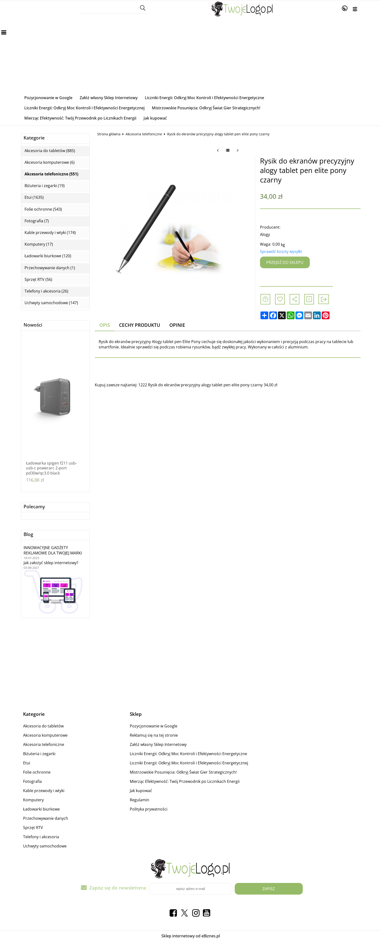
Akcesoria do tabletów (43, 726)
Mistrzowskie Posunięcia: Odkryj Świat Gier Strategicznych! (206, 108)
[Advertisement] (190, 56)
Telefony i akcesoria (41, 836)
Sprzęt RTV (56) (38, 279)
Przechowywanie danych (45, 818)
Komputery (33, 800)
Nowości (33, 325)
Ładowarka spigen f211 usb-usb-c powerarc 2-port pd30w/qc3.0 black (51, 468)
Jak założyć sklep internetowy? (51, 562)
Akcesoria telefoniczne (144, 134)
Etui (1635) (34, 197)
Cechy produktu (139, 325)
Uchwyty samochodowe (45, 846)
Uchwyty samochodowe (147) (51, 302)
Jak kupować (155, 118)
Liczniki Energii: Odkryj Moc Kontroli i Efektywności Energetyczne (204, 97)
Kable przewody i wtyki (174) (50, 232)
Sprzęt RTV (33, 827)
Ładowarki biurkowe (41, 809)
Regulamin (139, 800)
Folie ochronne (37, 772)
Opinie (177, 325)
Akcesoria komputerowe (45, 735)
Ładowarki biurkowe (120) (48, 256)
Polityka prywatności (148, 809)
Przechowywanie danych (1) (50, 267)
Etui (26, 763)
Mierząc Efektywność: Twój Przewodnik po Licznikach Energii (80, 118)
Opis (104, 325)
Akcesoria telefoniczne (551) (51, 174)
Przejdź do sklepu (284, 262)
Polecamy (34, 507)
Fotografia (32, 781)
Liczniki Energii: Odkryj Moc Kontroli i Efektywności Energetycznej (84, 108)
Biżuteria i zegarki (39, 753)
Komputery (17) (39, 244)
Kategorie (34, 138)
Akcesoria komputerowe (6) (50, 162)
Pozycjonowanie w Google (48, 97)
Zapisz (268, 888)
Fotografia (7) (37, 221)
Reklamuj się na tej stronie (154, 735)
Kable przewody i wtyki (43, 790)
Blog (28, 534)
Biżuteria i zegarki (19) (45, 185)
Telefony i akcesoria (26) (46, 291)
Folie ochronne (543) (43, 209)
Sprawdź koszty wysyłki (281, 251)
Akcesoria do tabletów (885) (50, 150)
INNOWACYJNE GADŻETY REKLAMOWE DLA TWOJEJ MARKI (53, 550)
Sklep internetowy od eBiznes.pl (190, 936)
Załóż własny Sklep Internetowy (109, 97)
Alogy (265, 234)
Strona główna (109, 134)
